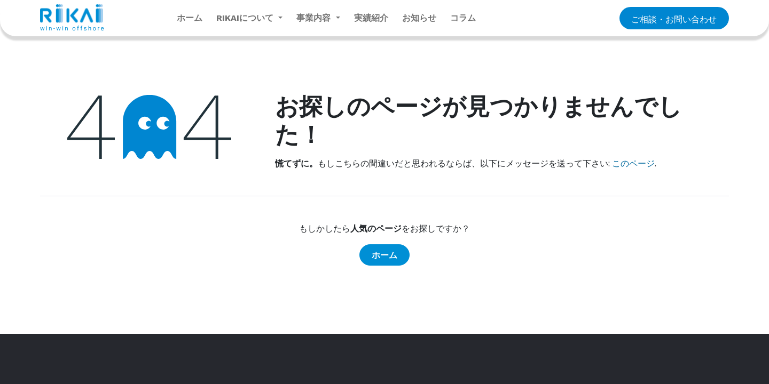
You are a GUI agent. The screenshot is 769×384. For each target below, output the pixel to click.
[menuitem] (189, 18)
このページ (633, 163)
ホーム (384, 255)
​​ (674, 18)
